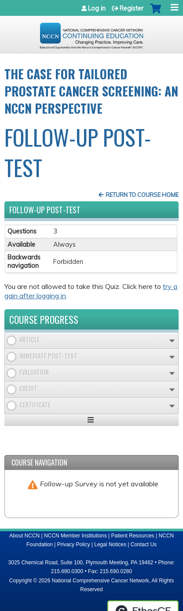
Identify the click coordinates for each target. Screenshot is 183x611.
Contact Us (144, 544)
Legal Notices (110, 544)
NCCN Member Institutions (75, 536)
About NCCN (24, 536)
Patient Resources (132, 536)
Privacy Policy (73, 544)
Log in (97, 8)
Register (131, 8)
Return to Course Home (142, 194)
